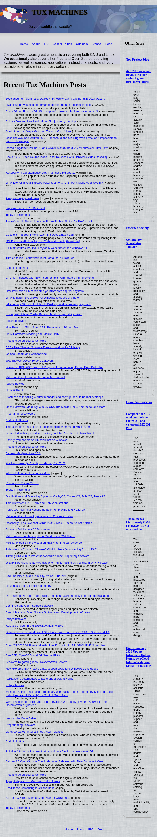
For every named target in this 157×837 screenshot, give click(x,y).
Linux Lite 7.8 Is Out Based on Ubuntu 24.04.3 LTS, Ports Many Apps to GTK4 (55, 182)
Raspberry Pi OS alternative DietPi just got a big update (40, 172)
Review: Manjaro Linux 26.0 (23, 453)
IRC (45, 43)
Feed (108, 43)
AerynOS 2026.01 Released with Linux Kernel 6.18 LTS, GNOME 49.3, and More (56, 645)
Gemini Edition (62, 43)
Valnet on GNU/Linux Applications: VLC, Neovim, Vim (39, 516)
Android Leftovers (17, 267)
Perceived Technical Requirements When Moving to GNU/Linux (45, 509)
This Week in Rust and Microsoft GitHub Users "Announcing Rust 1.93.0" (51, 549)
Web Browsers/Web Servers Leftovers (30, 360)
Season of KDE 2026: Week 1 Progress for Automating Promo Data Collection (54, 367)
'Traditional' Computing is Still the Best (30, 788)
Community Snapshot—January (134, 243)
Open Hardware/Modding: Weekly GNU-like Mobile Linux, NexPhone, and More (55, 407)
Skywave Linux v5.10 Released (25, 208)
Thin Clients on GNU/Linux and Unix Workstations (37, 503)
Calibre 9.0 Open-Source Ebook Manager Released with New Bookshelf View (54, 761)
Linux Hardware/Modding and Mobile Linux (32, 334)
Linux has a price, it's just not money (28, 585)
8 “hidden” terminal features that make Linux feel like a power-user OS (50, 751)
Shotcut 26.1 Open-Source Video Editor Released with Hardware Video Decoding (57, 157)
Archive (96, 43)
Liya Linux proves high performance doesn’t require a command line (48, 104)
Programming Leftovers (20, 413)
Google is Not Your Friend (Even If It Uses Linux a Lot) (40, 234)
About (36, 43)
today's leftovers (16, 320)
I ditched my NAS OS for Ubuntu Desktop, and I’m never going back (48, 304)
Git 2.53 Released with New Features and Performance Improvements (50, 277)
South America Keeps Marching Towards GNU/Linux (38, 131)
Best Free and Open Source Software (29, 605)
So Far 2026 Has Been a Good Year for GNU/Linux (38, 797)
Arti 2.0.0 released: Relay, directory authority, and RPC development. (138, 76)
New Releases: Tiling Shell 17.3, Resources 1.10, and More (43, 327)
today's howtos (15, 383)
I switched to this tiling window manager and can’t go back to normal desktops (54, 397)
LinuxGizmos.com (139, 402)
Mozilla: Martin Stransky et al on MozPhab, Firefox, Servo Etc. (44, 542)
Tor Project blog (137, 59)
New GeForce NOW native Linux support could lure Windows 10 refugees (52, 668)
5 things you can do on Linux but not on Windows (36, 440)
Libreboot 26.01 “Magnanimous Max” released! (35, 731)
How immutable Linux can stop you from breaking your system (45, 291)
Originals (82, 43)
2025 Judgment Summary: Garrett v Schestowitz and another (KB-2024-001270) (56, 98)
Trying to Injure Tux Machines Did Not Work (33, 781)
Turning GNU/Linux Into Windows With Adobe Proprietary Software (48, 556)
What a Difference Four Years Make (28, 473)
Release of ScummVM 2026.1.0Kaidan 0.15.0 (34, 625)
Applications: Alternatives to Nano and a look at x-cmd (39, 678)
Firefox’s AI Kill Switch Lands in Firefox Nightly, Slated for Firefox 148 (49, 221)
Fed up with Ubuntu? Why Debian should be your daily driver (44, 314)
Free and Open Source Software (26, 340)
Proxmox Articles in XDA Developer (28, 529)
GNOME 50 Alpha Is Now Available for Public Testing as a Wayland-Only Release (57, 562)
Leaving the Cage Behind (22, 718)
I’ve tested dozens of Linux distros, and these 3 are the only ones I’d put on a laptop (58, 595)
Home (24, 43)
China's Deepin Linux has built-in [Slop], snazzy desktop (41, 121)
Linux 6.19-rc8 (15, 390)
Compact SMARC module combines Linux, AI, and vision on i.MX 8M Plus (138, 421)
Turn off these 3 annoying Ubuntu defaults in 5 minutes (40, 257)
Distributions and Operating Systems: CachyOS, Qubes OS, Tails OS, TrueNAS (55, 496)
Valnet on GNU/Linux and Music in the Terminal (35, 377)
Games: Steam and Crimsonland (26, 354)
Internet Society (137, 228)
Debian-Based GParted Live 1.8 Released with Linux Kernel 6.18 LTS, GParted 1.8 (58, 632)
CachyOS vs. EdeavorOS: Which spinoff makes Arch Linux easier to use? (52, 111)
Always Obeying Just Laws (22, 198)
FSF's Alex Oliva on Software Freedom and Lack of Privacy (43, 347)
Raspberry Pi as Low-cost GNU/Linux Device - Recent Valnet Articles (49, 523)
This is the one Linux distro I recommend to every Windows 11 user (48, 426)
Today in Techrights (18, 214)
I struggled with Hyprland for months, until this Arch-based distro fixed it (50, 433)
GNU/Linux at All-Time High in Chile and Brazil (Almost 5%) (43, 241)
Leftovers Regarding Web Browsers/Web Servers (36, 662)
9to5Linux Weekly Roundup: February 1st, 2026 (36, 463)
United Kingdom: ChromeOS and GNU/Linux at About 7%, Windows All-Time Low (57, 148)
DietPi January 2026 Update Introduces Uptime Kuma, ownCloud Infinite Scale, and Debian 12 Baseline (138, 656)
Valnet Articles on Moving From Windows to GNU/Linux (40, 536)
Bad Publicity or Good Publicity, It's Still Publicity (36, 576)
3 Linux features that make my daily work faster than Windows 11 (46, 248)
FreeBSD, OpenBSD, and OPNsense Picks (33, 655)
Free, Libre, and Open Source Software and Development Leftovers (48, 612)
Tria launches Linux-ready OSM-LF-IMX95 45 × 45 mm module (138, 524)
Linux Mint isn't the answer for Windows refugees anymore (42, 297)
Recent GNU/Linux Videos (22, 483)
